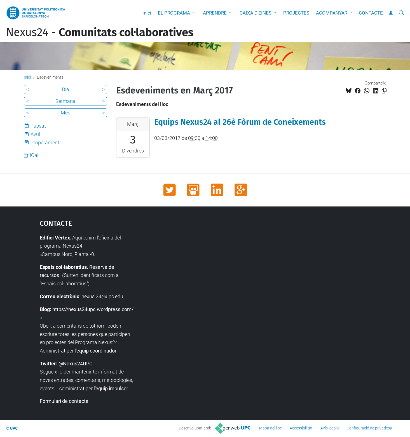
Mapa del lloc (270, 428)
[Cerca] (401, 13)
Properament (45, 142)
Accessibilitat (301, 428)
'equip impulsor (111, 388)
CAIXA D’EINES (255, 13)
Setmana (65, 101)
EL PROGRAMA (174, 13)
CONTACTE (371, 13)
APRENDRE (215, 13)
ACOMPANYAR (331, 13)
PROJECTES (296, 13)
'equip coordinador (96, 351)
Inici (146, 13)
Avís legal (328, 428)
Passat (38, 126)
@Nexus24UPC (75, 363)
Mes (65, 113)
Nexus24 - (99, 32)
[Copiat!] (384, 91)
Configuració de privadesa (369, 428)
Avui (35, 134)
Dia (65, 89)
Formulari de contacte (64, 401)
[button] (195, 13)
